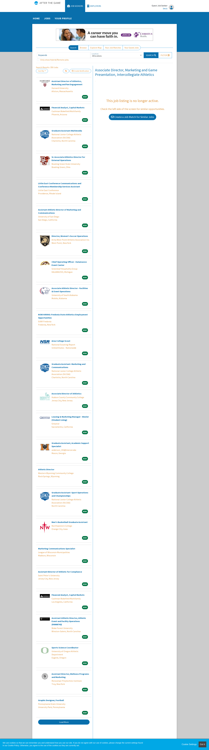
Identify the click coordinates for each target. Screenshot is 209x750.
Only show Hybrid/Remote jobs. (54, 59)
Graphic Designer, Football (51, 700)
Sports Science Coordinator (65, 647)
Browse (83, 47)
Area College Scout (61, 341)
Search (73, 47)
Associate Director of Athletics (66, 393)
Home (36, 18)
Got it (202, 744)
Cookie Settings (189, 744)
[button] (165, 55)
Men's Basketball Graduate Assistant (70, 522)
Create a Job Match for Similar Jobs (132, 117)
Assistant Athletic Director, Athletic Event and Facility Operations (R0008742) (69, 621)
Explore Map (96, 47)
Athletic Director (46, 469)
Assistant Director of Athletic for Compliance (60, 571)
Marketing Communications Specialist (56, 548)
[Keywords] (63, 55)
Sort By (41, 71)
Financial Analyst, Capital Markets (68, 107)
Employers (94, 6)
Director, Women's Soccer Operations (70, 236)
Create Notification (80, 71)
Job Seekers (75, 6)
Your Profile (63, 18)
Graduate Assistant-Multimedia (67, 130)
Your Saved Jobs (131, 47)
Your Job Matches (113, 47)
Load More (64, 722)
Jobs (47, 18)
